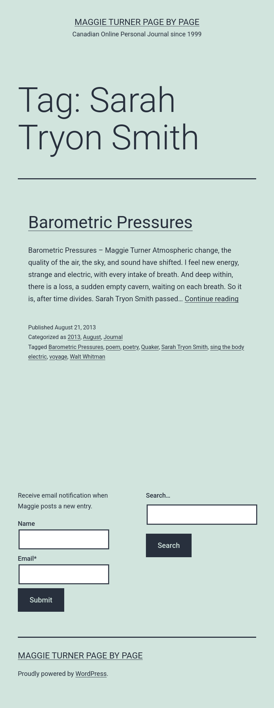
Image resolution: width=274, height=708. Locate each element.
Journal (113, 337)
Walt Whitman (87, 356)
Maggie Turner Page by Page (137, 22)
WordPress (91, 673)
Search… (158, 495)
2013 (73, 337)
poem (113, 347)
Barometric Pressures (110, 222)
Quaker (150, 347)
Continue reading (212, 298)
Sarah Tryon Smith (184, 347)
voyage (58, 356)
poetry (130, 347)
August (92, 337)
